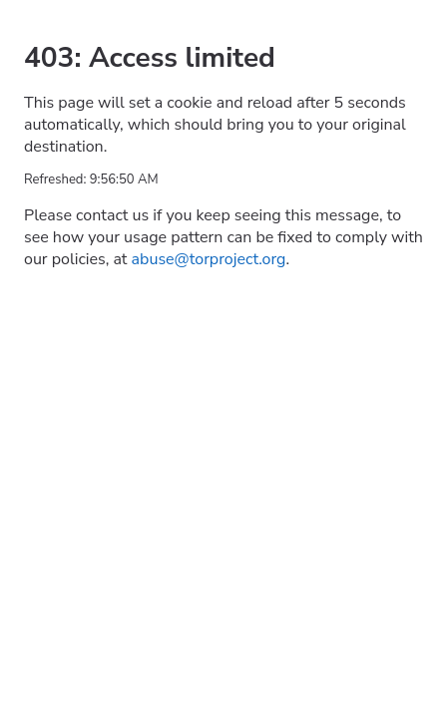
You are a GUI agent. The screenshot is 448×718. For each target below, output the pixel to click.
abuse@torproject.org (209, 259)
